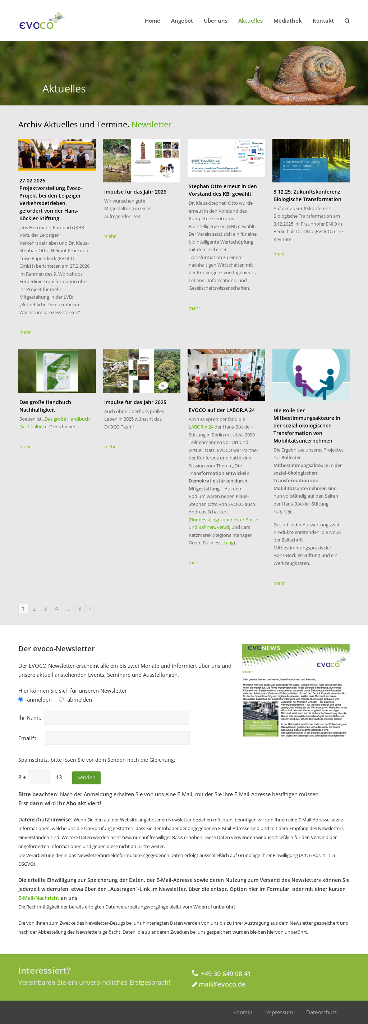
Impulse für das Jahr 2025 (135, 402)
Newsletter (151, 124)
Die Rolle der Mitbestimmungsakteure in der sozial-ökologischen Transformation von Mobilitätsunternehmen (306, 425)
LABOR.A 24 (202, 426)
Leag (229, 542)
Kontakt (242, 1012)
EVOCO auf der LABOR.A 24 (222, 410)
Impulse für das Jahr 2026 (135, 191)
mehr (25, 332)
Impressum (279, 1012)
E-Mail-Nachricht (38, 897)
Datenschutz (321, 1012)
